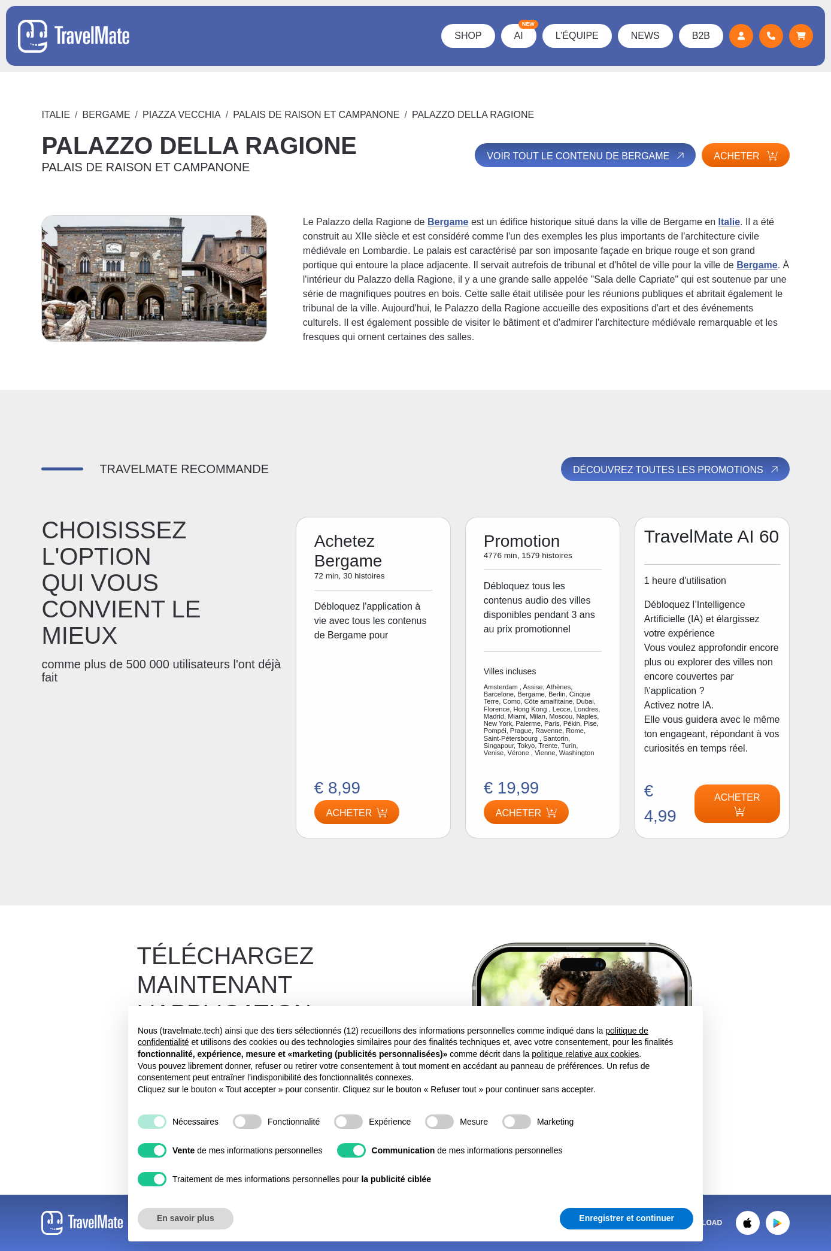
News (645, 36)
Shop (467, 36)
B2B (701, 36)
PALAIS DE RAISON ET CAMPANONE (316, 115)
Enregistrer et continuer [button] (626, 1218)
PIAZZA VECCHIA (181, 115)
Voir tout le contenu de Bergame (586, 156)
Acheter (745, 156)
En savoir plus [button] (185, 1218)
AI (525, 32)
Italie (55, 115)
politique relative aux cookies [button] (585, 1054)
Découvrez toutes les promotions (676, 469)
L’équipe (577, 36)
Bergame (107, 115)
